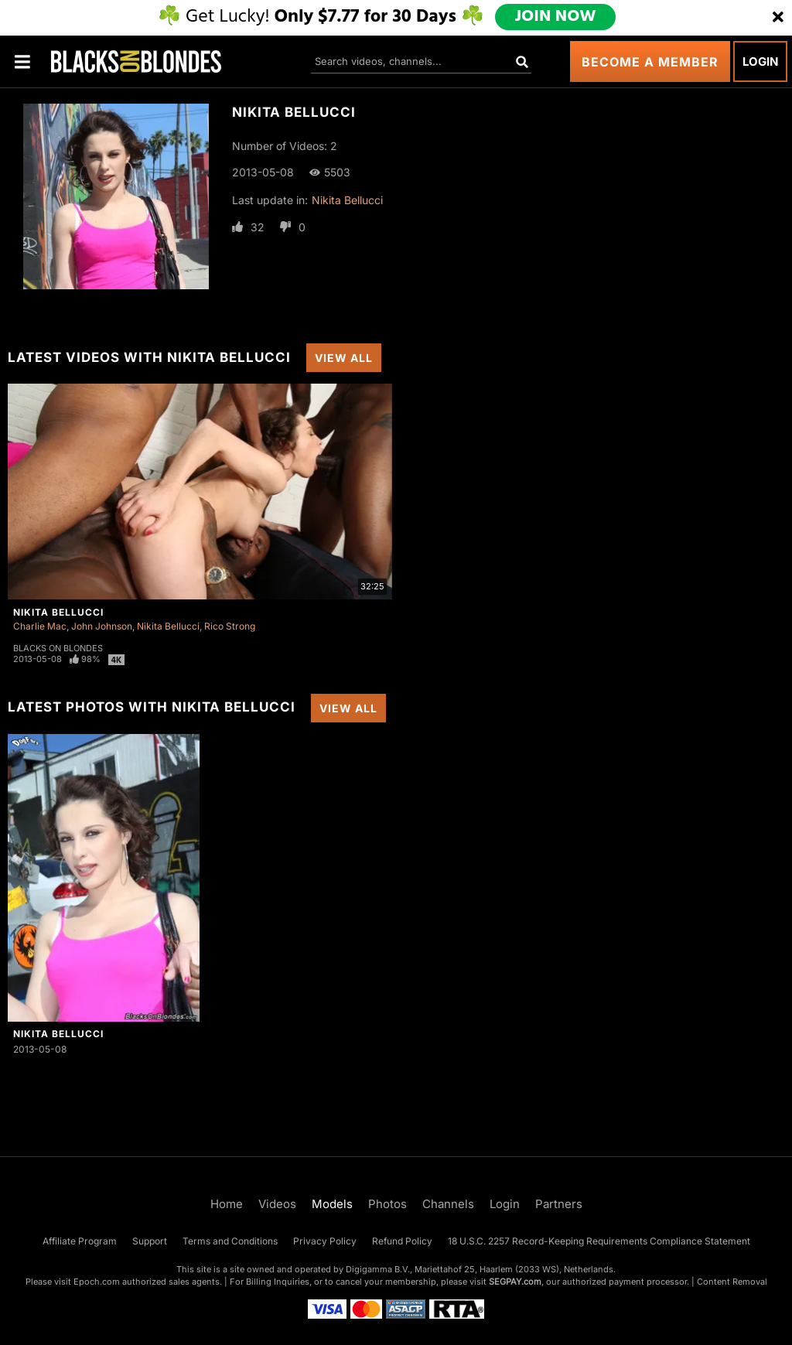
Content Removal (732, 1281)
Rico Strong (229, 626)
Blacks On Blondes (58, 648)
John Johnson (101, 626)
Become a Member (650, 62)
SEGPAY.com (515, 1281)
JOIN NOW (556, 17)
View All (344, 357)
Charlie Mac (40, 626)
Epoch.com (96, 1281)
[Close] (778, 17)
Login (760, 61)
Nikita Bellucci (347, 200)
